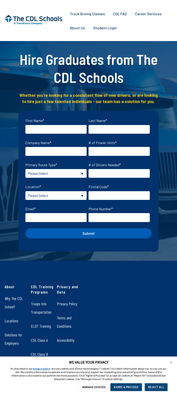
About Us (77, 28)
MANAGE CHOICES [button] (93, 387)
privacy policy (41, 368)
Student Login (105, 28)
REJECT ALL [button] (156, 387)
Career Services (148, 14)
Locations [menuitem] (11, 320)
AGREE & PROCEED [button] (126, 387)
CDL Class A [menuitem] (39, 340)
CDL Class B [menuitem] (39, 354)
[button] (171, 362)
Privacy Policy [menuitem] (67, 303)
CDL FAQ (120, 14)
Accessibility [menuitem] (65, 340)
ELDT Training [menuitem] (41, 326)
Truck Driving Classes (87, 14)
